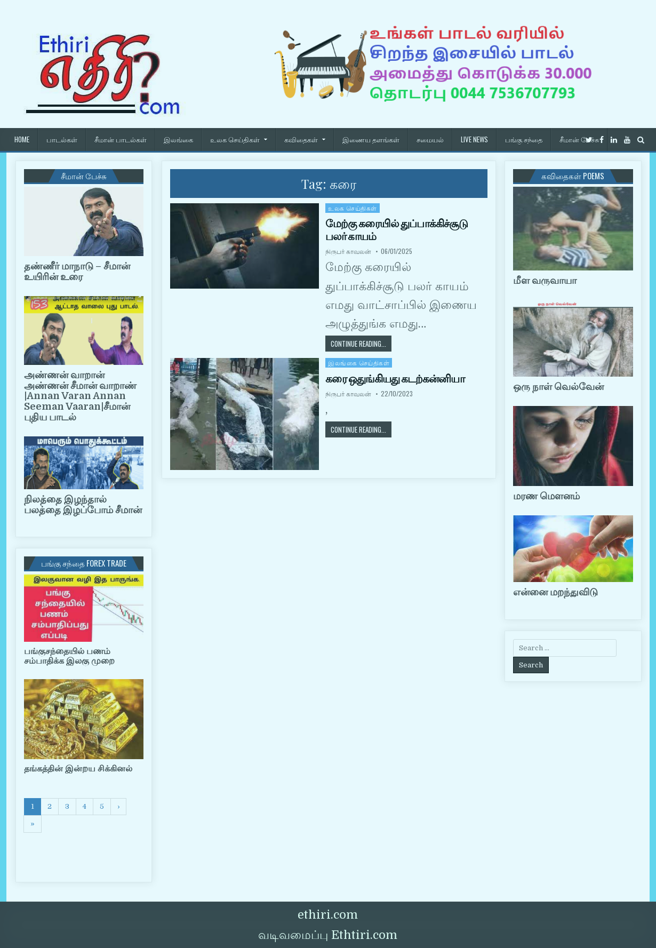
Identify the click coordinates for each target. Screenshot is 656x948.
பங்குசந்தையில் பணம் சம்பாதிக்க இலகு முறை (69, 656)
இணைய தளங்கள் (370, 139)
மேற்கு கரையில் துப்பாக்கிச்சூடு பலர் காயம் (396, 230)
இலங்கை (178, 139)
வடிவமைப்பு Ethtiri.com (327, 935)
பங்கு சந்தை (523, 139)
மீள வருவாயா (545, 280)
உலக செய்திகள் (235, 139)
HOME (21, 139)
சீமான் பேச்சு (579, 139)
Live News (474, 139)
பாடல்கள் (61, 139)
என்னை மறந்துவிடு (555, 592)
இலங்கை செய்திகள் (358, 362)
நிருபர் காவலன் (348, 251)
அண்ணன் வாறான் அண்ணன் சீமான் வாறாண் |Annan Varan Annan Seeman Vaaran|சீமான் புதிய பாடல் (80, 396)
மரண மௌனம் (546, 496)
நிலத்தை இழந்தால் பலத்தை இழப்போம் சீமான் (83, 504)
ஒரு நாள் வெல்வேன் (558, 386)
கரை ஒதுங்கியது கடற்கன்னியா (395, 378)
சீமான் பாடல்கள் (120, 139)
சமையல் (430, 139)
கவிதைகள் (301, 139)
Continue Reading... (361, 343)
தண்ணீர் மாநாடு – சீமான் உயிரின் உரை (77, 271)
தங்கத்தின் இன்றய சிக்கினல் (78, 769)
